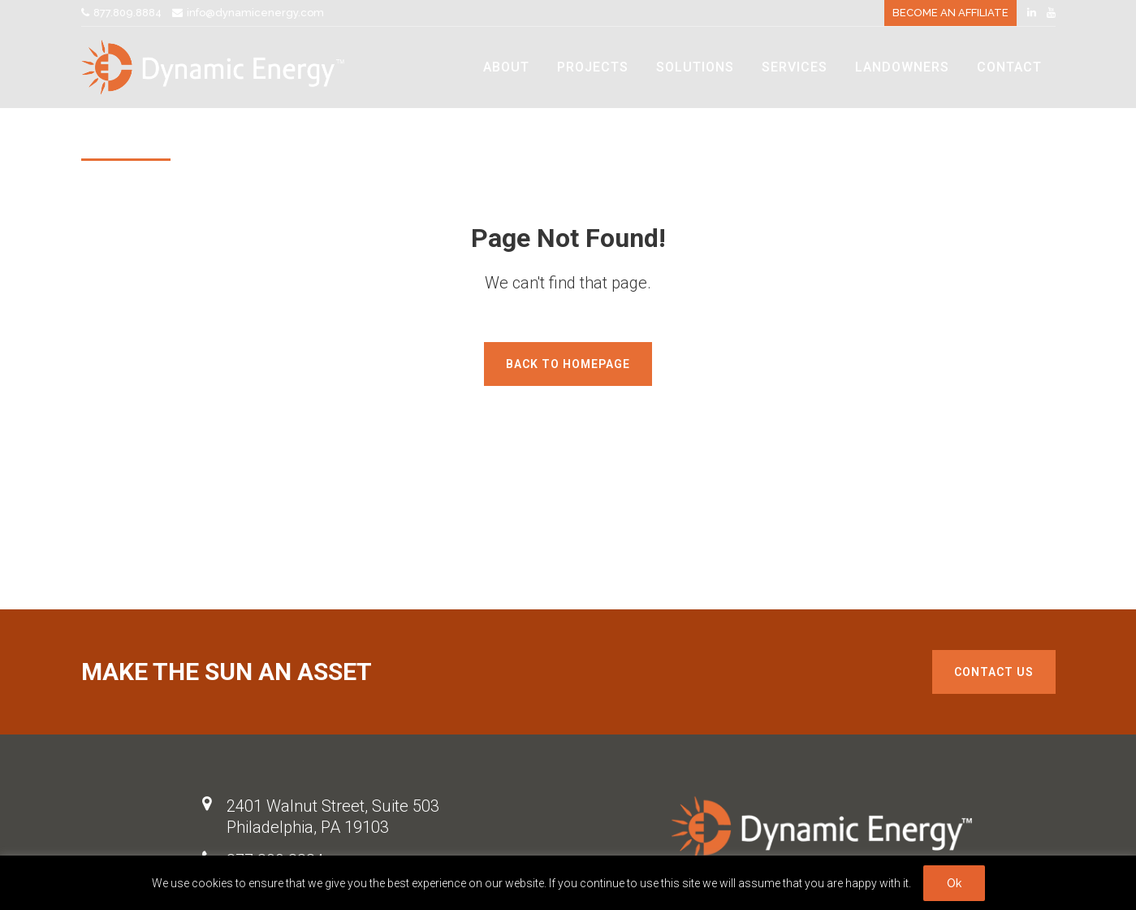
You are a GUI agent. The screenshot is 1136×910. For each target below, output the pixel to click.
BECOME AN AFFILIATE (950, 12)
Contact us (994, 671)
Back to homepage (568, 364)
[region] (568, 883)
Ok (954, 883)
